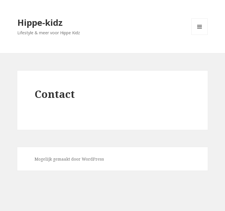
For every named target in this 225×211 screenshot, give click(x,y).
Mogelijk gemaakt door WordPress (69, 159)
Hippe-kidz (40, 22)
